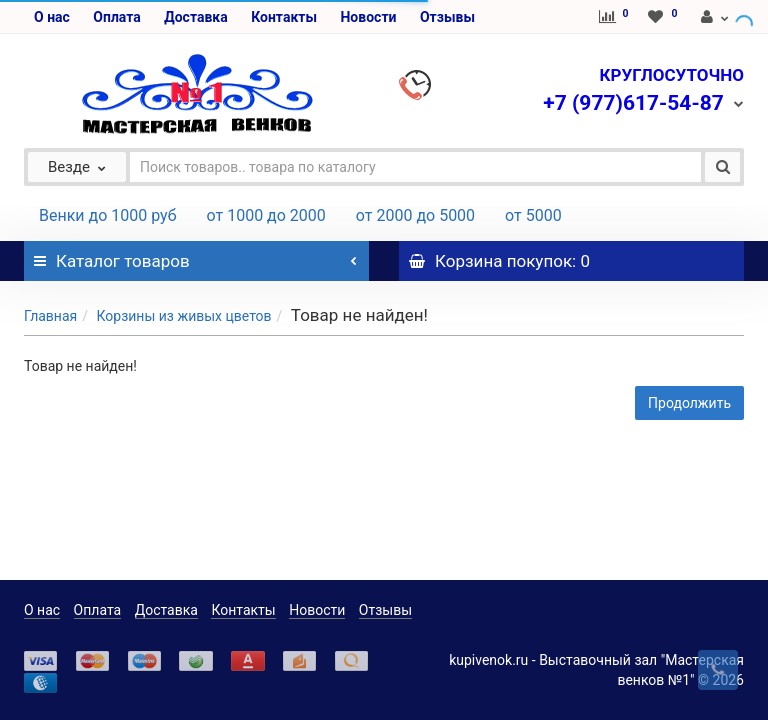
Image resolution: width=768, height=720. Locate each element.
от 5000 (533, 215)
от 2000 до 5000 (415, 215)
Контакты (284, 17)
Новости (368, 17)
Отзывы (447, 17)
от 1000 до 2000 (266, 215)
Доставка (195, 17)
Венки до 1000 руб (108, 215)
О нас (52, 17)
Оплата (116, 17)
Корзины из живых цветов (183, 316)
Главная (50, 316)
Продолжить (689, 403)
